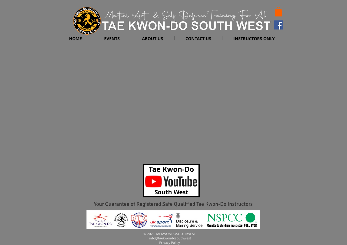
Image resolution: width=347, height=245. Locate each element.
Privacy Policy (169, 242)
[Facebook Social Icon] (278, 24)
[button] (278, 11)
